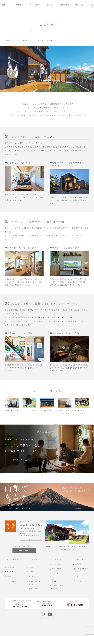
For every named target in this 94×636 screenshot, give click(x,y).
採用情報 (53, 581)
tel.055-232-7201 (31, 524)
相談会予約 (24, 550)
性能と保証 (31, 576)
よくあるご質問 (56, 569)
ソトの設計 (31, 572)
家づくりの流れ (56, 564)
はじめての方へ (10, 567)
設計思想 (30, 567)
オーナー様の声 (10, 581)
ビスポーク (77, 564)
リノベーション (79, 559)
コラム (75, 576)
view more (31, 539)
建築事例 (8, 576)
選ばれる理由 (10, 572)
